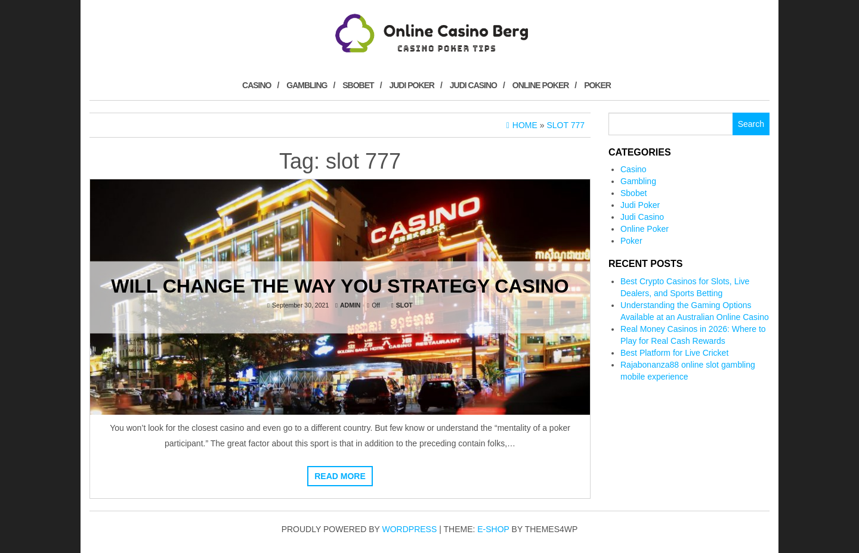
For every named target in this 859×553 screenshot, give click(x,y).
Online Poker (540, 85)
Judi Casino (473, 85)
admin (350, 304)
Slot (404, 304)
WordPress (409, 529)
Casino (256, 85)
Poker (597, 85)
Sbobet (357, 85)
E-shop (493, 529)
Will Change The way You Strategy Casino (340, 285)
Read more (340, 476)
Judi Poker (411, 85)
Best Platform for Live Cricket (674, 353)
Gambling (306, 85)
